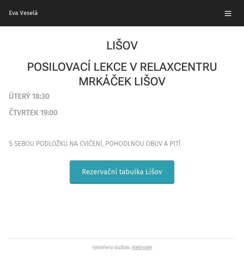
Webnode (142, 247)
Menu (228, 13)
